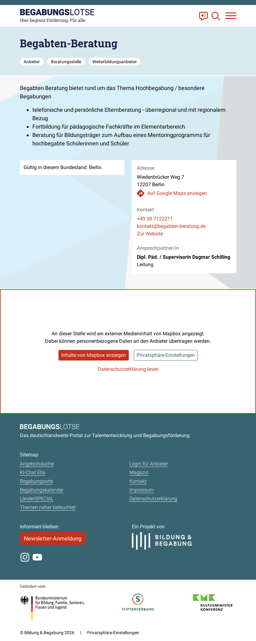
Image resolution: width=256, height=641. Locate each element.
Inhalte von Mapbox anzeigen (93, 355)
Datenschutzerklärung (153, 499)
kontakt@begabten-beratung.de (171, 226)
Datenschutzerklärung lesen (128, 369)
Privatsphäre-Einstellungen (166, 355)
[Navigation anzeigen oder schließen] (230, 15)
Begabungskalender (41, 490)
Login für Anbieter (148, 464)
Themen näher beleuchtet (48, 507)
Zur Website (150, 234)
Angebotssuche (37, 464)
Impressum (141, 490)
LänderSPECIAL (37, 499)
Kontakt (138, 481)
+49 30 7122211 (155, 219)
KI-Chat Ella (32, 472)
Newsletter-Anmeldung (52, 538)
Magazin (139, 472)
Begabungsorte (36, 481)
